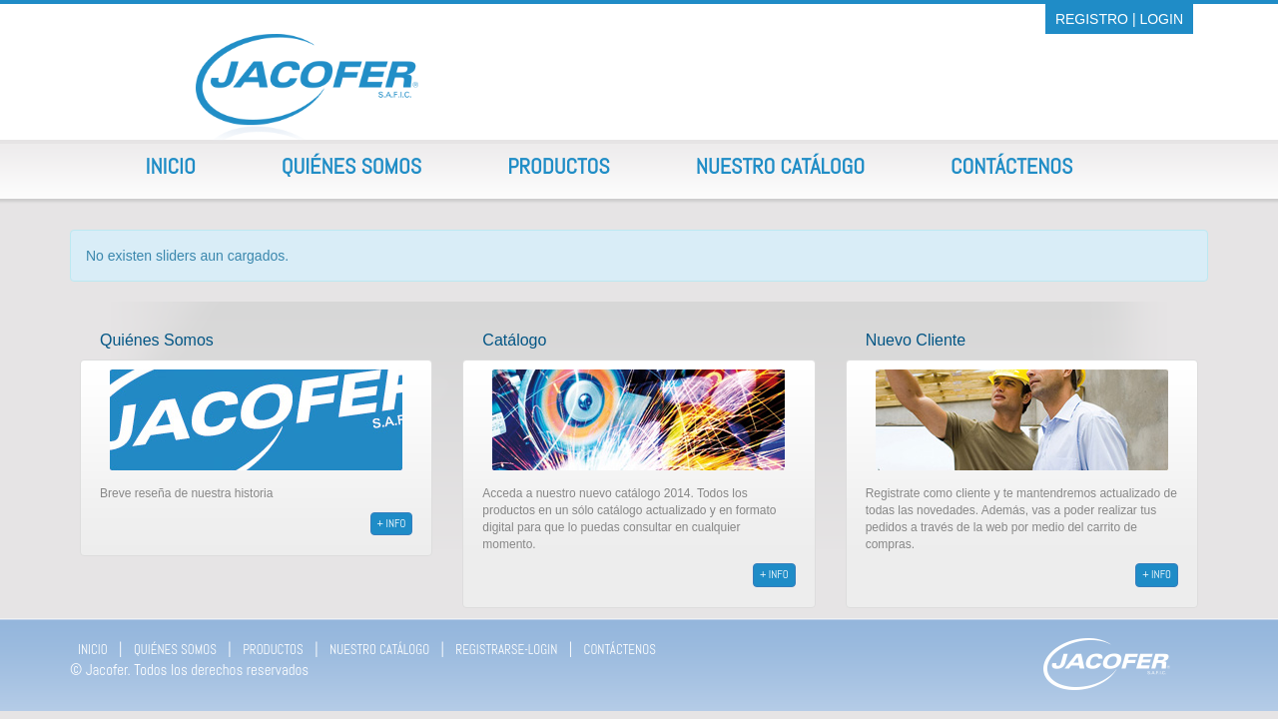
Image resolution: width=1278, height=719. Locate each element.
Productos (558, 166)
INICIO (93, 649)
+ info (391, 523)
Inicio (171, 166)
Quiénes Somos (351, 166)
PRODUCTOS (273, 649)
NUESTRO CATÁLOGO (379, 649)
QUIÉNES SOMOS (175, 649)
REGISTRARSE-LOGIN (506, 649)
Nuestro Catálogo (780, 166)
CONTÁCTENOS (620, 649)
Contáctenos (1011, 166)
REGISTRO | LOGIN (1119, 19)
